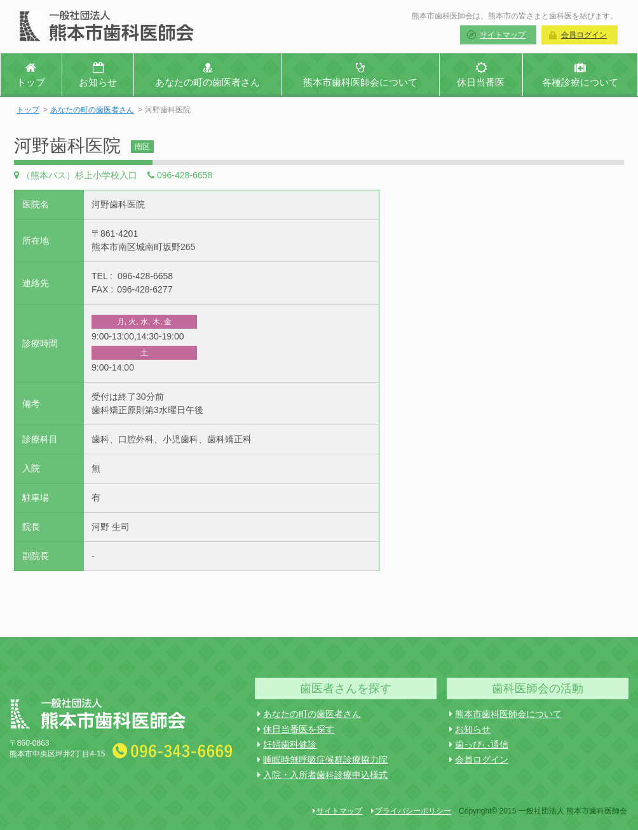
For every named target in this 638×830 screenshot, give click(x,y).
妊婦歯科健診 (286, 744)
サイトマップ (503, 34)
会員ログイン (584, 34)
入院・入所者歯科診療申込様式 (322, 775)
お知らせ (470, 729)
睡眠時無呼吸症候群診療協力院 (322, 759)
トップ (28, 109)
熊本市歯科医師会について (505, 714)
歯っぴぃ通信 (478, 744)
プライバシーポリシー (411, 811)
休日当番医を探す (295, 729)
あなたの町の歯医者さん (92, 109)
